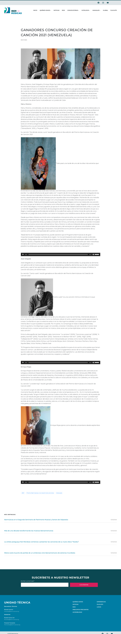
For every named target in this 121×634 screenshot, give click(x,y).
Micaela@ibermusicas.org (11, 611)
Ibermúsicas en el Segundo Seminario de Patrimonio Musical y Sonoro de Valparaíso (36, 520)
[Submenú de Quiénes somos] (50, 10)
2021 (23, 493)
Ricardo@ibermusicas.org (11, 619)
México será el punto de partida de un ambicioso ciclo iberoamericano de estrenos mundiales (39, 553)
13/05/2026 (114, 542)
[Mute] (93, 254)
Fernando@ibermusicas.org (12, 624)
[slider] (58, 254)
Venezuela (59, 493)
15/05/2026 (114, 519)
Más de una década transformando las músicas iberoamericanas (28, 531)
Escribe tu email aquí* (44, 583)
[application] (60, 254)
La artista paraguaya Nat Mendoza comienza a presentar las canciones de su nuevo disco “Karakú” (41, 542)
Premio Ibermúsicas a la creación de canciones (40, 493)
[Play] (23, 254)
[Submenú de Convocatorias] (78, 10)
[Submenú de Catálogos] (89, 10)
